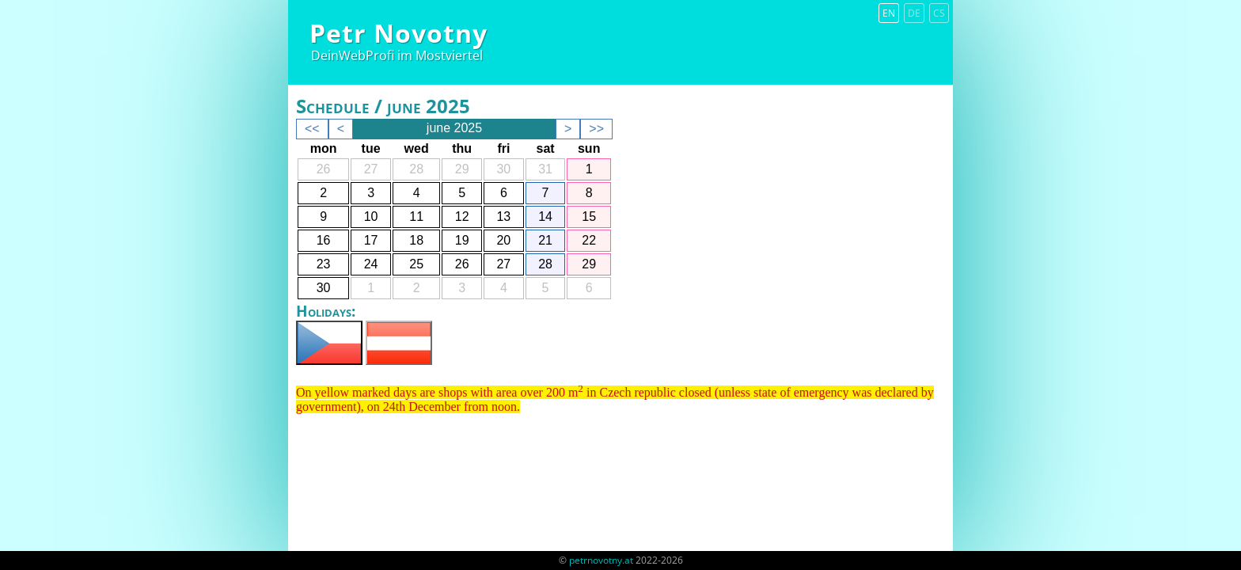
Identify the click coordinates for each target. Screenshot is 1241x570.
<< (312, 128)
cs (939, 13)
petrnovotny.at (601, 560)
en (888, 13)
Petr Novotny (398, 33)
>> (596, 128)
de (914, 13)
